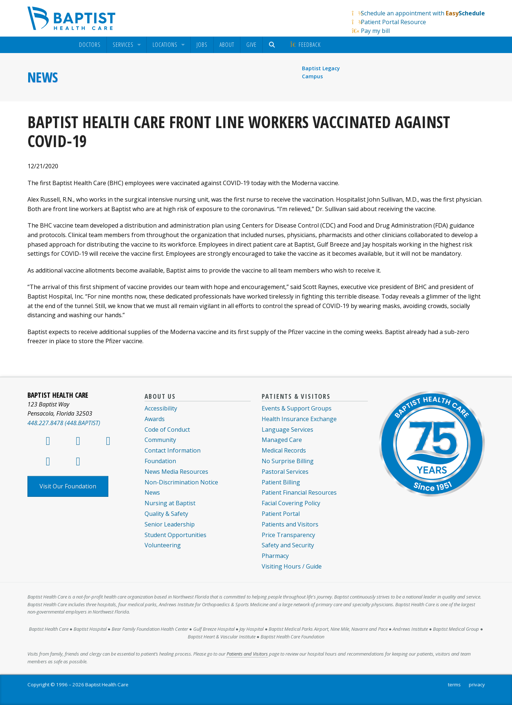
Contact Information (173, 450)
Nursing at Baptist (170, 503)
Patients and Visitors (290, 524)
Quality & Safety (166, 514)
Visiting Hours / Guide (292, 566)
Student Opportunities (175, 535)
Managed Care (282, 440)
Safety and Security (288, 545)
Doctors (90, 45)
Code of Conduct (167, 429)
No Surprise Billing (288, 461)
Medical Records (284, 450)
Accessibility (161, 408)
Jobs (202, 45)
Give (251, 45)
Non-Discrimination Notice (181, 482)
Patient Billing (281, 482)
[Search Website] (273, 45)
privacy (477, 684)
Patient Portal (281, 514)
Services (123, 45)
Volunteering (163, 545)
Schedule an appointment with (423, 13)
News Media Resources (176, 472)
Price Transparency (288, 535)
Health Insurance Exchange (299, 419)
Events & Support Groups (297, 408)
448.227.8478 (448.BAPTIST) (63, 423)
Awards (155, 419)
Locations (165, 45)
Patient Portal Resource (393, 22)
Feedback (305, 45)
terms (454, 684)
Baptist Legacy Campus (321, 72)
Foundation (160, 461)
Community (160, 440)
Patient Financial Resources (299, 492)
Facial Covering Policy (291, 503)
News (42, 77)
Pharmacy (275, 556)
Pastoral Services (285, 472)
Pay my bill (375, 31)
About (227, 45)
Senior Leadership (170, 524)
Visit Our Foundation (68, 486)
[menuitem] (89, 45)
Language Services (287, 429)
